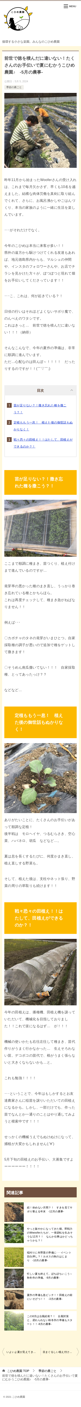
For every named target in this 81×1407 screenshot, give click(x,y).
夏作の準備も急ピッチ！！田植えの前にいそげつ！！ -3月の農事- (50, 1297)
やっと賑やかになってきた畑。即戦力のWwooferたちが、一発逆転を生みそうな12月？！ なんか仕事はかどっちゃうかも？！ (50, 1234)
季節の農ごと (14, 87)
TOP (18, 1371)
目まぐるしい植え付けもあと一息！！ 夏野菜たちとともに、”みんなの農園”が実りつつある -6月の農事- (61, 1352)
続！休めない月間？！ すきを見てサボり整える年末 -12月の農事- (50, 1209)
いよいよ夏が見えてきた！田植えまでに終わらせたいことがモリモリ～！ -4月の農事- (23, 1352)
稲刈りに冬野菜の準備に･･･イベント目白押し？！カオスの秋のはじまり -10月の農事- (49, 1256)
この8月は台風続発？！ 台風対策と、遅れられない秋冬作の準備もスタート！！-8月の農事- (50, 1320)
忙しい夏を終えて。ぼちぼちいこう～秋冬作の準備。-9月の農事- (50, 1275)
